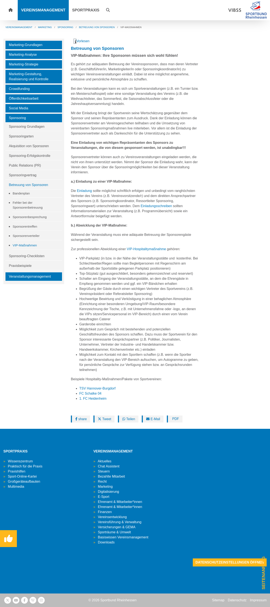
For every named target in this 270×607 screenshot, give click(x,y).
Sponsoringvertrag (22, 175)
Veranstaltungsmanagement (30, 276)
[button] (108, 10)
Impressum (258, 600)
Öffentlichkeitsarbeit (23, 98)
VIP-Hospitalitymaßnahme (146, 249)
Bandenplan (21, 193)
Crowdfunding (19, 89)
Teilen (128, 419)
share (81, 419)
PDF (175, 419)
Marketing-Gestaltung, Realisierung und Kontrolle (29, 76)
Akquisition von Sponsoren (29, 146)
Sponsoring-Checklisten (27, 256)
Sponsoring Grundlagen (27, 126)
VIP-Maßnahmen (25, 245)
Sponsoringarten (21, 136)
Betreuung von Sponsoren (28, 185)
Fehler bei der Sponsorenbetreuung (28, 205)
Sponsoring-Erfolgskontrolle (29, 156)
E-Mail (153, 419)
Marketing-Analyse (23, 54)
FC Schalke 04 (90, 393)
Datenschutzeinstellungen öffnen (230, 562)
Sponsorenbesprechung (30, 217)
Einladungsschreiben (156, 206)
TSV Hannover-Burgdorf (97, 388)
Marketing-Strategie (23, 64)
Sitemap (218, 600)
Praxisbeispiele (20, 266)
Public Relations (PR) (25, 165)
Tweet (104, 419)
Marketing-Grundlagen (25, 45)
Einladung (84, 191)
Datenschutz (237, 600)
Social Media (18, 108)
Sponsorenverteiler (26, 236)
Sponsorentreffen (25, 226)
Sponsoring (17, 118)
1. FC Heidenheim (93, 398)
